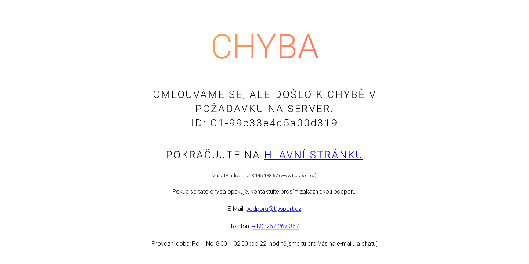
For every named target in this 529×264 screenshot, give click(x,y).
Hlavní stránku (313, 155)
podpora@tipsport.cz (273, 209)
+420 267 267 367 (275, 226)
